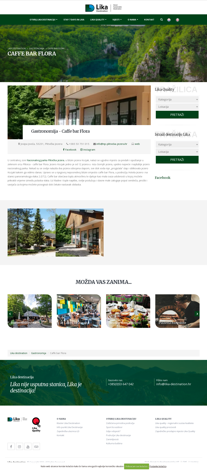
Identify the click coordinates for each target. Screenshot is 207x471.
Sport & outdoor (114, 427)
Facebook (69, 149)
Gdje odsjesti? (113, 431)
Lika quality (97, 19)
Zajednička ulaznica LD (68, 431)
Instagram (87, 149)
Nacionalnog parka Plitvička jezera (45, 160)
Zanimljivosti (112, 439)
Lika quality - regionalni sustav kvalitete (174, 423)
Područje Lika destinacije (118, 435)
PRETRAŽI (177, 115)
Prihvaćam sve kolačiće (137, 466)
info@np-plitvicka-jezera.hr (112, 143)
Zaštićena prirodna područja (120, 423)
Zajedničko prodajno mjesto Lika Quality (175, 431)
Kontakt (149, 19)
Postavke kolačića (158, 466)
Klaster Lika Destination (68, 423)
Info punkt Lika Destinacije (70, 427)
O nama (132, 19)
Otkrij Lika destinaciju (42, 19)
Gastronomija (36, 48)
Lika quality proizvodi (165, 427)
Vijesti (116, 19)
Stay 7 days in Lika (73, 19)
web (137, 143)
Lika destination (17, 48)
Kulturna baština (114, 443)
